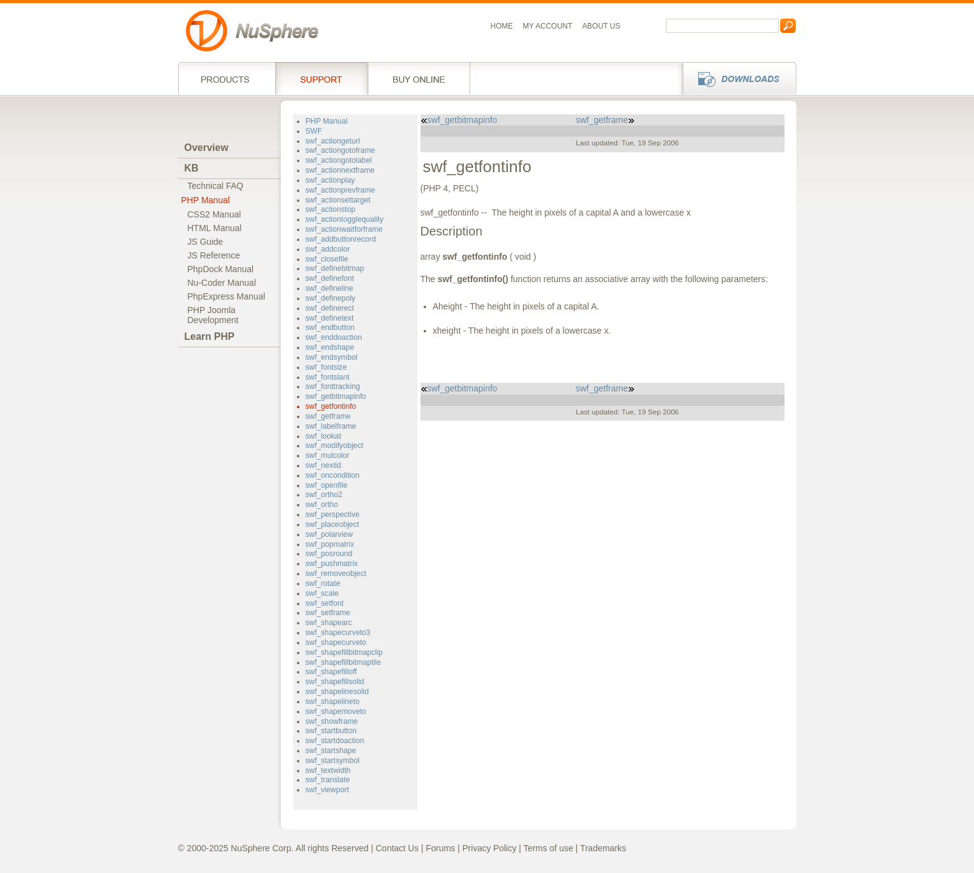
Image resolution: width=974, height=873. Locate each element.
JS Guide (206, 242)
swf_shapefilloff (331, 671)
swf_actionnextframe (340, 170)
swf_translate (328, 779)
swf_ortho (322, 504)
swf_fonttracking (333, 386)
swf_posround (329, 553)
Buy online (419, 78)
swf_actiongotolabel (339, 160)
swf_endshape (330, 347)
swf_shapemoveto (336, 711)
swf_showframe (332, 721)
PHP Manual (205, 200)
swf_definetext (330, 318)
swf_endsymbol (332, 357)
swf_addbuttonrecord (341, 239)
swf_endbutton (330, 327)
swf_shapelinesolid (337, 691)
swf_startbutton (331, 730)
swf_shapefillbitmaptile (343, 662)
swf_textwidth (328, 770)
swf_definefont (330, 278)
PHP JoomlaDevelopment (213, 315)
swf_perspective (333, 514)
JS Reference (214, 255)
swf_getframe (328, 416)
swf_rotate (323, 583)
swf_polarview (329, 534)
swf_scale (322, 593)
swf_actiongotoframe (340, 150)
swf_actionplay (330, 180)
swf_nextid (324, 465)
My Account (548, 26)
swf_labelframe (331, 426)
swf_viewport (327, 789)
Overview (206, 147)
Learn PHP (209, 336)
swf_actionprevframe (340, 190)
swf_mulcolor (328, 455)
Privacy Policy (489, 848)
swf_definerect (330, 308)
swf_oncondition (333, 475)
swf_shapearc (329, 622)
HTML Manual (215, 228)
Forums (440, 848)
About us (601, 26)
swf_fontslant (328, 377)
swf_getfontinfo (331, 406)
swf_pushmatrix (332, 563)
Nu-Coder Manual (222, 283)
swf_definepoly (331, 298)
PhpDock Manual (221, 269)
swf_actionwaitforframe (344, 229)
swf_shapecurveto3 (338, 632)
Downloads (735, 78)
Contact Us (397, 848)
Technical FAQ (216, 186)
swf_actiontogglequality (345, 219)
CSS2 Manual (214, 214)
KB (191, 168)
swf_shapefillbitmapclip (344, 652)
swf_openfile (327, 485)
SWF (314, 131)
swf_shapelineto (333, 701)
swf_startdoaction (335, 740)
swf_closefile (327, 259)
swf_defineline (329, 288)
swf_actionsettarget (338, 200)
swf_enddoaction (334, 337)
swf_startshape (331, 750)
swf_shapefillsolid (335, 681)
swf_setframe (328, 612)
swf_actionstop (331, 209)
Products (226, 78)
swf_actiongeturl (333, 141)
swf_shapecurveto (336, 642)
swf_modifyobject (334, 445)
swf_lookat (324, 436)
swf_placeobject (333, 524)
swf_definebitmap (335, 268)
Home (502, 26)
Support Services (321, 78)
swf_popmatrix (330, 544)
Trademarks (603, 848)
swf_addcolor (328, 249)
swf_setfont (325, 603)
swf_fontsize (326, 367)
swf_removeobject (336, 573)
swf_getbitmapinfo (336, 396)
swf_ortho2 (324, 494)
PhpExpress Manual (226, 296)
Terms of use (548, 848)
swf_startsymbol (333, 760)
